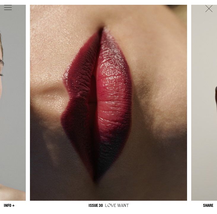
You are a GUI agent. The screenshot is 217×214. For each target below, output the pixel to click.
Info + (9, 205)
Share (208, 205)
